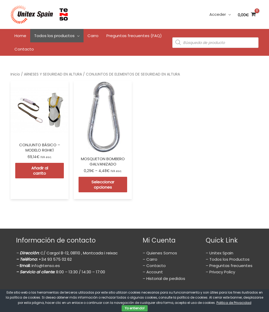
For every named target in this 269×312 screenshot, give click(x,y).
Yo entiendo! (134, 308)
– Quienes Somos (160, 253)
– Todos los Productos (228, 259)
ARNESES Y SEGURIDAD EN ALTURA (53, 74)
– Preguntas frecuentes (229, 265)
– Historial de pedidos (164, 278)
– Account (153, 272)
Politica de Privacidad (233, 302)
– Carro (150, 259)
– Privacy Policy (220, 272)
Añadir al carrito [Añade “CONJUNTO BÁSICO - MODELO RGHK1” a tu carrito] (39, 170)
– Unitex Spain (219, 253)
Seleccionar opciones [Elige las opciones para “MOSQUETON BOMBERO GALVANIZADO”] (102, 184)
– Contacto (154, 265)
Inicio (15, 74)
